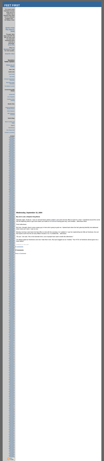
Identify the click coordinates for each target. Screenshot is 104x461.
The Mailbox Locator (10, 86)
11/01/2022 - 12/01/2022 (11, 454)
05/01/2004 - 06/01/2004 (11, 183)
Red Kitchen (12, 127)
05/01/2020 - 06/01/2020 (11, 423)
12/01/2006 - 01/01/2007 (11, 249)
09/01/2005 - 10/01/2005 (11, 221)
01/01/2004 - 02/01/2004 (11, 173)
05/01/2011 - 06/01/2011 (11, 352)
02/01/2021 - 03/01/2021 (11, 430)
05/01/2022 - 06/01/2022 (11, 440)
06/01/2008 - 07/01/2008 (11, 283)
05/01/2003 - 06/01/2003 (11, 154)
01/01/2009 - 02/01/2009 (11, 295)
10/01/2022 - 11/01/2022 (11, 451)
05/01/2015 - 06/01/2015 (11, 394)
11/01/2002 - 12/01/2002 (11, 140)
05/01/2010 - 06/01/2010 (11, 330)
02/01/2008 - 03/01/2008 (11, 278)
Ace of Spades (11, 96)
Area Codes (12, 74)
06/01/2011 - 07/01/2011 (11, 354)
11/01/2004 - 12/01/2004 (11, 197)
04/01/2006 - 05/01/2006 (11, 233)
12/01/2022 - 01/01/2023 (11, 456)
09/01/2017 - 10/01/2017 (11, 406)
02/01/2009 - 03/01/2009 (11, 297)
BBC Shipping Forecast (11, 114)
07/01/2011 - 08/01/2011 (11, 356)
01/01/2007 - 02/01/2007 (11, 252)
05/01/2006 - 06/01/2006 (11, 235)
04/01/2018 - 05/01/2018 (11, 409)
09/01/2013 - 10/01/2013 (11, 380)
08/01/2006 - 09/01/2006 (11, 240)
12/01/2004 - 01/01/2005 (11, 199)
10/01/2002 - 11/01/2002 (11, 138)
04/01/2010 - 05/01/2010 (11, 328)
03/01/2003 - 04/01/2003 (11, 150)
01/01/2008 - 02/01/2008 (11, 276)
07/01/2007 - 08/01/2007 (11, 261)
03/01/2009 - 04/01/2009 (11, 299)
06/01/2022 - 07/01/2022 (11, 442)
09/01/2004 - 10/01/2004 (11, 192)
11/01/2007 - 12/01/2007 (11, 271)
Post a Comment (20, 253)
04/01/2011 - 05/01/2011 (11, 349)
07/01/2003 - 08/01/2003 (11, 159)
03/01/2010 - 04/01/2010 (11, 325)
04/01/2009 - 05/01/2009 (11, 302)
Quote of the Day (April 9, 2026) (10, 29)
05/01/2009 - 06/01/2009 (11, 304)
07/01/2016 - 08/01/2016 (11, 404)
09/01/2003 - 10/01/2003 (11, 164)
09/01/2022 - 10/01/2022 (11, 449)
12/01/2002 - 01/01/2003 (11, 142)
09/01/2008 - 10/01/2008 (11, 290)
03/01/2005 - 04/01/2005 (11, 207)
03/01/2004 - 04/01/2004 (11, 178)
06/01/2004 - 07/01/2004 (11, 185)
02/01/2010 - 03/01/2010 (11, 323)
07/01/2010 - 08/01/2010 (11, 335)
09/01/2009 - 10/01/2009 (11, 314)
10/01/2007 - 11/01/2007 (11, 268)
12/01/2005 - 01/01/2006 (11, 226)
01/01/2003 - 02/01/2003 (11, 145)
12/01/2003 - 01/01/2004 (11, 171)
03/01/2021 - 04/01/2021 (11, 432)
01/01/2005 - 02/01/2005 (11, 202)
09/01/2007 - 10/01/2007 (11, 266)
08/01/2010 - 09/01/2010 (11, 337)
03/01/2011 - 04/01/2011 (11, 347)
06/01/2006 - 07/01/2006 (11, 237)
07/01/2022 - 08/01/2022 (11, 444)
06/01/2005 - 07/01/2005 (11, 214)
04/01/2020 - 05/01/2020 (11, 420)
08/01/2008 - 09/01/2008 (11, 287)
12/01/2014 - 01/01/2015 (11, 387)
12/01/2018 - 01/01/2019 (11, 411)
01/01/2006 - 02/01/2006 (11, 228)
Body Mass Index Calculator (10, 83)
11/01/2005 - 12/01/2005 (11, 223)
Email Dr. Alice (10, 53)
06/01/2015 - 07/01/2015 (11, 397)
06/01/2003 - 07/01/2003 (11, 157)
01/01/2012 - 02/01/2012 (11, 361)
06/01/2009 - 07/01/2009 (11, 306)
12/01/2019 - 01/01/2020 (11, 416)
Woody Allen (11, 45)
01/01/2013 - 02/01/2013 (11, 373)
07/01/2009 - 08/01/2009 (11, 309)
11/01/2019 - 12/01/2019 (11, 413)
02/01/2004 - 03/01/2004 (11, 176)
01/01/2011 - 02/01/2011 (11, 342)
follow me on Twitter (10, 65)
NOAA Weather (10, 111)
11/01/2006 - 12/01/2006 (11, 247)
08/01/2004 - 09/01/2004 (11, 190)
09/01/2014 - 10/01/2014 (11, 382)
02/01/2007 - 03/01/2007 (11, 254)
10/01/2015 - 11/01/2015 (11, 399)
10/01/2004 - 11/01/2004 (11, 195)
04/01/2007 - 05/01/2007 (11, 259)
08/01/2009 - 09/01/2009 (11, 311)
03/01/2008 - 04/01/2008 (11, 280)
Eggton (12, 125)
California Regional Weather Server (9, 108)
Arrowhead (53, 221)
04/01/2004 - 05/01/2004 (11, 180)
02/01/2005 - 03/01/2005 (11, 204)
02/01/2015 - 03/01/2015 (11, 390)
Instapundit (12, 94)
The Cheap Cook (10, 130)
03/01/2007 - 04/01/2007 (11, 256)
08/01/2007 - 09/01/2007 (11, 264)
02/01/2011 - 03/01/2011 (11, 344)
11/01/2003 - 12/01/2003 (11, 169)
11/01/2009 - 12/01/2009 (11, 318)
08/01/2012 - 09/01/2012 (11, 368)
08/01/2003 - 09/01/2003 (11, 161)
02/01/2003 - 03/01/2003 (11, 147)
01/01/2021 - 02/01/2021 (11, 428)
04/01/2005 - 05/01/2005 (11, 209)
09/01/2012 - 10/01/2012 (11, 371)
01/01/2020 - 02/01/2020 (11, 418)
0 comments (19, 247)
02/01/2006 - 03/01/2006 (11, 230)
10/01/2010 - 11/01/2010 (11, 340)
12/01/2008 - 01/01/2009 (11, 292)
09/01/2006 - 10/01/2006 (11, 242)
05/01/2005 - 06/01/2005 (11, 211)
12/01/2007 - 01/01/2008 (11, 273)
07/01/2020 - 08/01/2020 (11, 425)
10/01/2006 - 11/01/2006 (11, 245)
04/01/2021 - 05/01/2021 (11, 435)
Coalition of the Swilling (10, 100)
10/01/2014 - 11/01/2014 (11, 385)
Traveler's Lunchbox (9, 132)
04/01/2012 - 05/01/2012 (11, 366)
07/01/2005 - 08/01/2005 (11, 216)
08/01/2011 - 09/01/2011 (11, 359)
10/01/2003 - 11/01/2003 (11, 166)
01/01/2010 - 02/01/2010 (11, 321)
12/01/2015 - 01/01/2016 (11, 401)
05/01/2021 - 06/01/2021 (11, 437)
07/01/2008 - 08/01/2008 (11, 285)
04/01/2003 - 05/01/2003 (11, 152)
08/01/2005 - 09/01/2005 (11, 218)
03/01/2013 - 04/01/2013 (11, 378)
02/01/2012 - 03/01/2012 (11, 363)
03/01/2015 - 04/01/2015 (11, 392)
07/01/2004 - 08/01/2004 (11, 188)
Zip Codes (12, 76)
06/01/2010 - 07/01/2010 (11, 333)
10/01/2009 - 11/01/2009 (11, 316)
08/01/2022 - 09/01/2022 (11, 447)
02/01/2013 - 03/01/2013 (11, 375)
